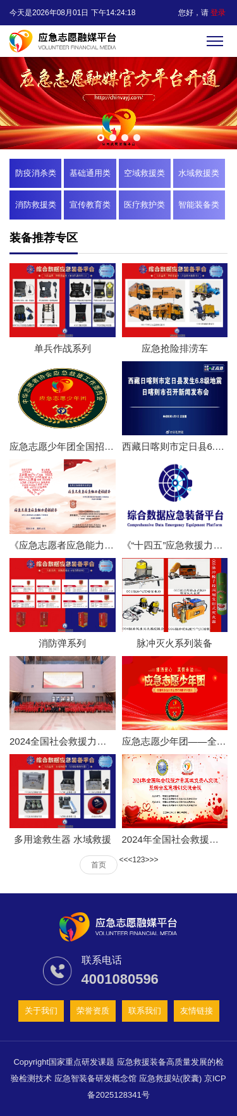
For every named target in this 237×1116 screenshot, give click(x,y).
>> (154, 859)
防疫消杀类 (35, 173)
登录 (218, 12)
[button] (100, 137)
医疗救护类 (144, 204)
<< (123, 859)
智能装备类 (198, 204)
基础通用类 (90, 173)
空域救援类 (144, 173)
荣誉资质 (92, 1010)
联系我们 (144, 1010)
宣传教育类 (90, 204)
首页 (98, 864)
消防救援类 (35, 204)
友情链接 (196, 1010)
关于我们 (41, 1010)
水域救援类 (198, 173)
